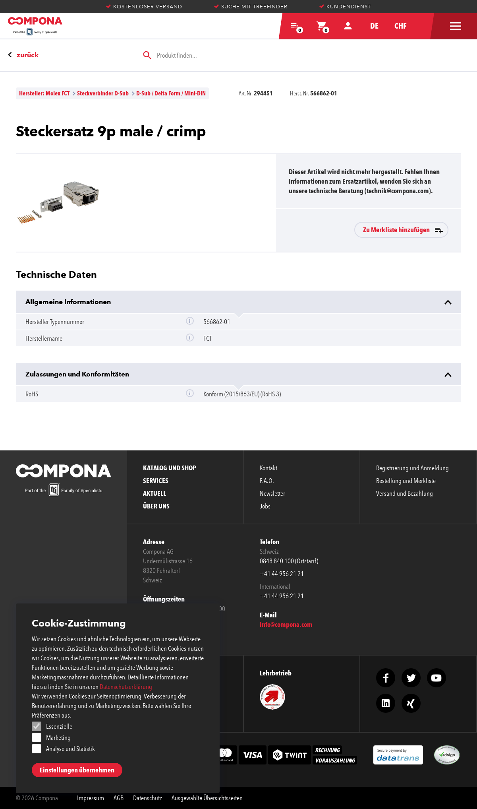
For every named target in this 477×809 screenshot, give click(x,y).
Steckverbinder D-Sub (103, 93)
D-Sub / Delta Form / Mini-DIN (171, 93)
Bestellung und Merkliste (406, 481)
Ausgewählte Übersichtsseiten (207, 798)
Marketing (58, 737)
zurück (28, 55)
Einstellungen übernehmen (77, 770)
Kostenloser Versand (144, 7)
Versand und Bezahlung (404, 493)
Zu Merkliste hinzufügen (396, 230)
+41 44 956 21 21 (282, 574)
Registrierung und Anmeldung (412, 468)
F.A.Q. (267, 481)
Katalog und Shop (169, 468)
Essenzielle (59, 726)
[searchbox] (302, 55)
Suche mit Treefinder (251, 7)
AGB (119, 798)
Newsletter (272, 493)
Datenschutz (147, 798)
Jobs (265, 506)
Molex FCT (58, 93)
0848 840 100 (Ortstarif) (289, 561)
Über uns (156, 506)
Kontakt (268, 468)
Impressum (90, 798)
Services (155, 481)
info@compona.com (286, 625)
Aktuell (154, 493)
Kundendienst (345, 7)
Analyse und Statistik (70, 749)
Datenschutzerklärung (126, 687)
